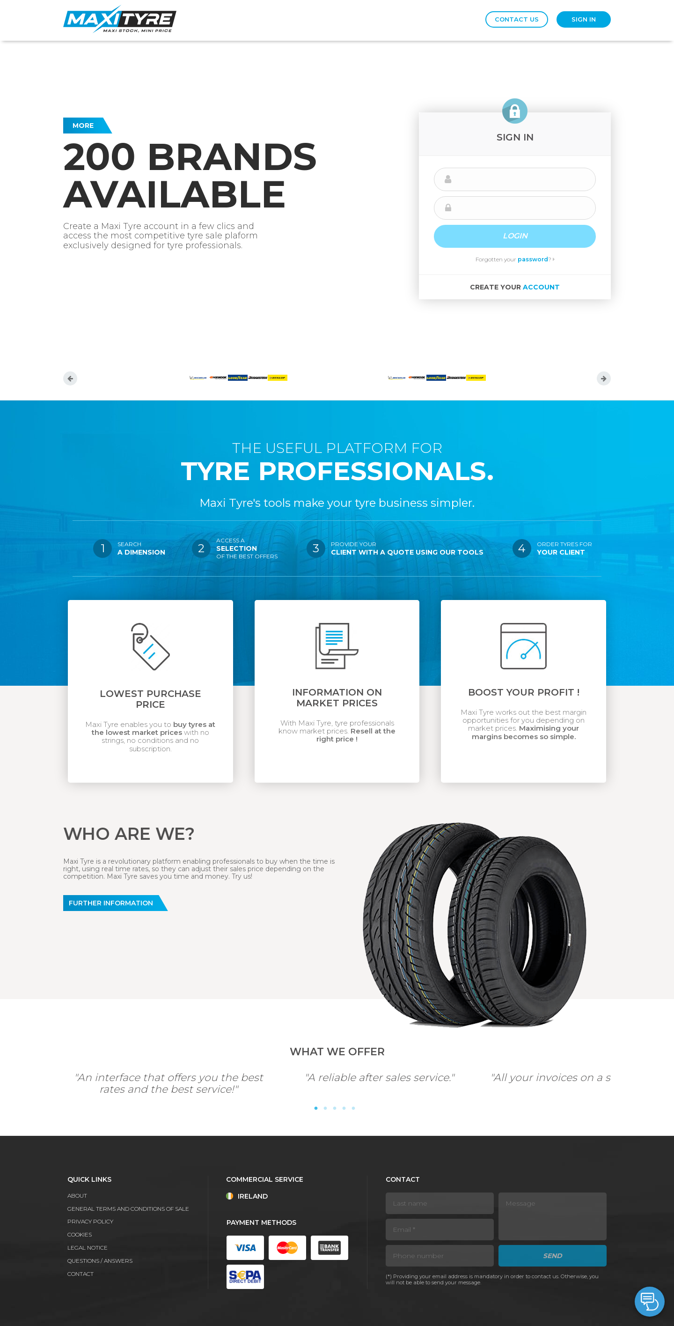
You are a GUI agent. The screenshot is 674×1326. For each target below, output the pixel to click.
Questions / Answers (99, 1260)
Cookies (79, 1234)
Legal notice (87, 1247)
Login (515, 235)
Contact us (517, 19)
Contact (80, 1273)
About (77, 1195)
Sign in (583, 19)
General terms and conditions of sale (128, 1208)
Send (552, 1256)
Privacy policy (90, 1221)
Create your (515, 287)
